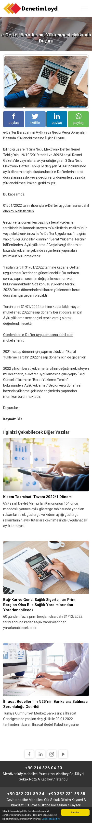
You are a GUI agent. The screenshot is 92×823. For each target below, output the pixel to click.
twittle (35, 119)
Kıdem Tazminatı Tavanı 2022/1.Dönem (37, 497)
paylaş (14, 119)
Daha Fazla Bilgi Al (51, 819)
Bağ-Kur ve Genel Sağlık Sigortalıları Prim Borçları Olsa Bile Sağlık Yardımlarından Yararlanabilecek (39, 604)
